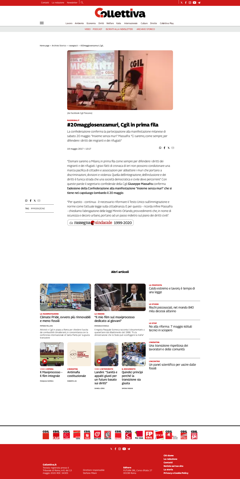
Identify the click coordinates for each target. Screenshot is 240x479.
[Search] (82, 2)
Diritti (101, 23)
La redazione (58, 2)
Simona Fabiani (127, 388)
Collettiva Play (167, 23)
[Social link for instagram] (190, 2)
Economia (91, 23)
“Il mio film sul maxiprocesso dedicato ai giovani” (114, 319)
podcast (97, 29)
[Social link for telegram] (199, 2)
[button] (160, 148)
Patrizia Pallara (46, 326)
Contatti (45, 2)
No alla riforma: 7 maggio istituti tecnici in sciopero (170, 328)
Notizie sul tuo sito (173, 466)
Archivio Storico (59, 45)
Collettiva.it (49, 464)
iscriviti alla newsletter (119, 29)
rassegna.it (73, 45)
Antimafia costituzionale (76, 374)
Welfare (110, 23)
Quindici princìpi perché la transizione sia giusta (132, 377)
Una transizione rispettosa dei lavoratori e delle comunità (168, 347)
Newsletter (72, 2)
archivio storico (146, 29)
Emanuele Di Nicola (101, 326)
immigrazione (38, 208)
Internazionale (131, 23)
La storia (168, 469)
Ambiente (79, 23)
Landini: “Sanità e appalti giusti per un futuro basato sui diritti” (105, 377)
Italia (118, 23)
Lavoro (69, 23)
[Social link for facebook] (185, 2)
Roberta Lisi (71, 381)
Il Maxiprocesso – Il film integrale (51, 374)
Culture (144, 23)
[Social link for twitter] (181, 2)
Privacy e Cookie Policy (176, 473)
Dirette (153, 23)
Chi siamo (169, 455)
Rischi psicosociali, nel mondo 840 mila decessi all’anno (171, 309)
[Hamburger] (42, 23)
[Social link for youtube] (194, 2)
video (87, 29)
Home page (44, 45)
